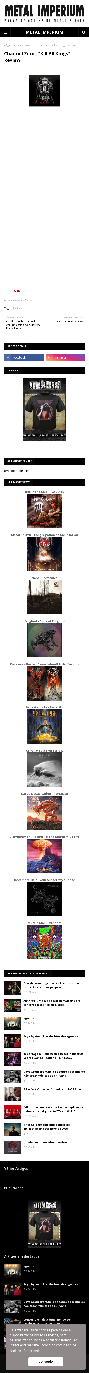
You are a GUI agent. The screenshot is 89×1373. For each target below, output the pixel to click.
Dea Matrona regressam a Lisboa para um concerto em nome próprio (52, 985)
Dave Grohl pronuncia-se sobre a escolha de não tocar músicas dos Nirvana (54, 1074)
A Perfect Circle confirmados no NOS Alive (52, 1089)
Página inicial (11, 45)
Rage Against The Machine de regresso (50, 1036)
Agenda (28, 1018)
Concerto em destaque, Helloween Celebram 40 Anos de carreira (47, 1322)
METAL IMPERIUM (44, 32)
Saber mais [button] (32, 1351)
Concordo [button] (46, 1361)
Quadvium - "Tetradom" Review (45, 1142)
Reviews (26, 45)
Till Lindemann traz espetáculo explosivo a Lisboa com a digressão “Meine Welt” (53, 1109)
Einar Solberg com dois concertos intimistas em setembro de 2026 (46, 1127)
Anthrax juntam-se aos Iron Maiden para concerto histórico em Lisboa (51, 1003)
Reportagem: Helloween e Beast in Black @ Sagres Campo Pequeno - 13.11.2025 (53, 1056)
